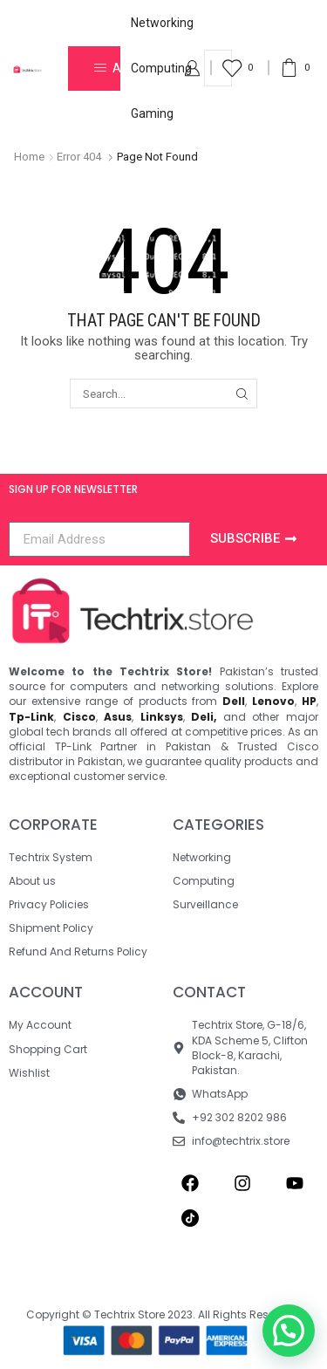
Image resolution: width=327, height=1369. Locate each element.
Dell (233, 701)
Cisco (79, 716)
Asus (118, 716)
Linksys (161, 716)
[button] (288, 1330)
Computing (161, 68)
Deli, (203, 716)
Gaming (152, 113)
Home (29, 156)
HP (309, 701)
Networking (162, 23)
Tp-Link (31, 716)
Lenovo (273, 701)
